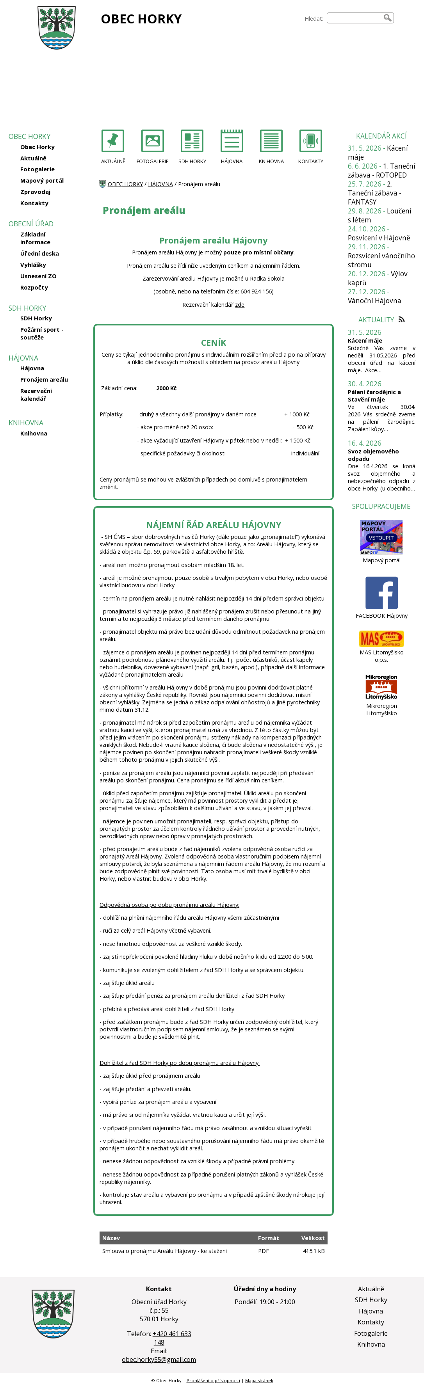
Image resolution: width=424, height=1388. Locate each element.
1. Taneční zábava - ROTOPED (381, 170)
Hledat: (314, 18)
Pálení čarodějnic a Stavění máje (374, 395)
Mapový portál (42, 180)
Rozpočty (34, 287)
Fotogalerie (37, 169)
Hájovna (32, 368)
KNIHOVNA (271, 161)
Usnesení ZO (38, 276)
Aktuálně (33, 158)
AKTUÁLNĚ (113, 161)
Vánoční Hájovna (374, 300)
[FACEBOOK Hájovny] (381, 608)
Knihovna (33, 433)
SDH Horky (36, 318)
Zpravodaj (35, 191)
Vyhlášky (33, 264)
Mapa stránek (259, 1380)
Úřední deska (39, 253)
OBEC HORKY (141, 18)
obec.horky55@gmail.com (159, 1359)
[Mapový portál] (381, 552)
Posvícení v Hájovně (379, 237)
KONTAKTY (310, 161)
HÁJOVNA (231, 161)
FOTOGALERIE (153, 161)
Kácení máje (365, 340)
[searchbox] (354, 17)
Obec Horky (37, 147)
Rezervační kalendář (36, 394)
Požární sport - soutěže (42, 333)
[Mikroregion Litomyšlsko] (381, 698)
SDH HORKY (192, 161)
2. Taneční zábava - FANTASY (374, 192)
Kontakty (34, 203)
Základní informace (35, 238)
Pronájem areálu (44, 379)
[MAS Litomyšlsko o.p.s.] (381, 645)
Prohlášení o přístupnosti (213, 1380)
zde (239, 304)
